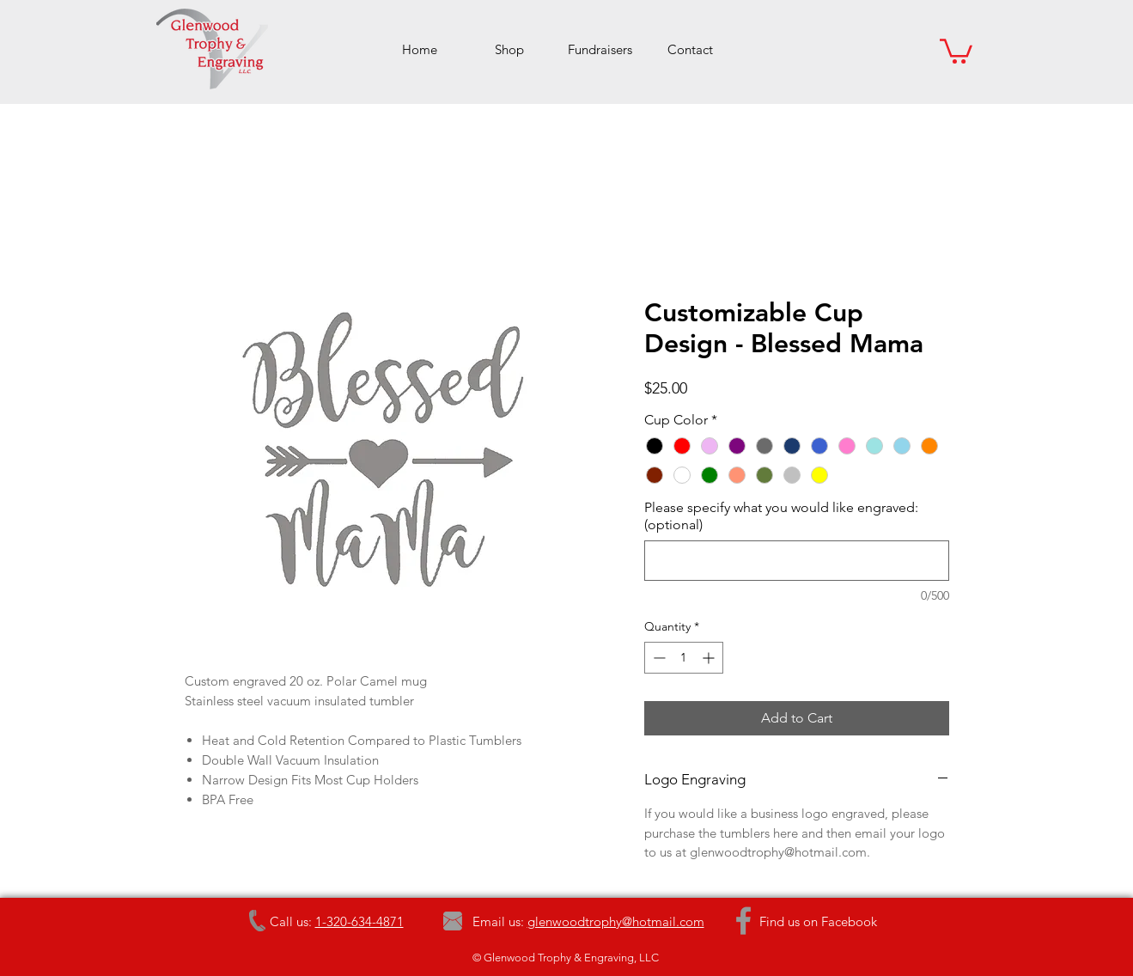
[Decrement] (657, 658)
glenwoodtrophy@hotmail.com (615, 921)
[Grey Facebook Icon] (743, 920)
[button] (956, 50)
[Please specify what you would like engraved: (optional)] (796, 560)
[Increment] (710, 658)
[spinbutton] (683, 658)
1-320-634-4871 (359, 921)
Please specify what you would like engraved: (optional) (781, 516)
